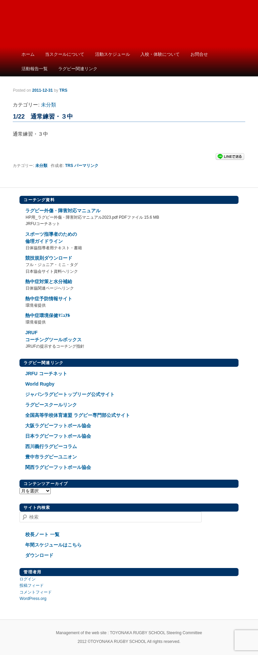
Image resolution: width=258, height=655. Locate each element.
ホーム (28, 54)
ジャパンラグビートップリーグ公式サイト (70, 394)
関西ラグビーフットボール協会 (58, 467)
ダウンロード (39, 555)
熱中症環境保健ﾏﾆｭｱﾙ (47, 315)
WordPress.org (32, 598)
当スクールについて (64, 54)
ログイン (27, 579)
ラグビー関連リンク (77, 68)
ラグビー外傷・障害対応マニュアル (62, 210)
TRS (69, 165)
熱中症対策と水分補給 (48, 281)
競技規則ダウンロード (48, 258)
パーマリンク (86, 165)
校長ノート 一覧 (42, 534)
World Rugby (39, 384)
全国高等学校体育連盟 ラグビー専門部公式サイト (77, 415)
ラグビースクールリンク (51, 404)
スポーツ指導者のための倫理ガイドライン (51, 237)
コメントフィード (35, 592)
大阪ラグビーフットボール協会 (58, 425)
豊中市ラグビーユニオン (51, 457)
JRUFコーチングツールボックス (53, 336)
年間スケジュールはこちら (53, 545)
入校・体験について (160, 54)
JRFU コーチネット (46, 373)
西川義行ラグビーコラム (51, 446)
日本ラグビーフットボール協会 (58, 436)
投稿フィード (31, 585)
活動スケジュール (112, 54)
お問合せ (199, 54)
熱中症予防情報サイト (48, 298)
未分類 (48, 104)
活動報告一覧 (35, 68)
